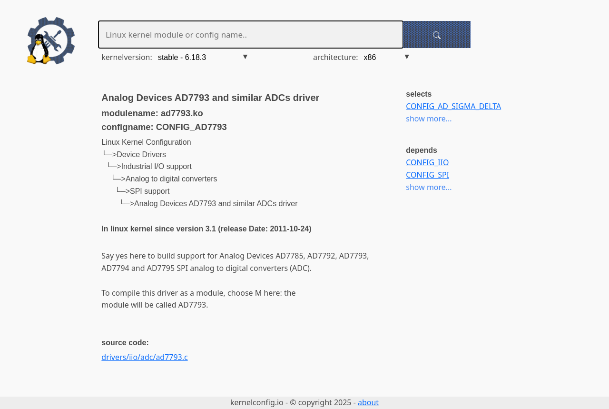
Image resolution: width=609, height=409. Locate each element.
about (368, 402)
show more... (429, 118)
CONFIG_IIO (427, 162)
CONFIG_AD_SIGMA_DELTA (453, 106)
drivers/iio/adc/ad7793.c (144, 357)
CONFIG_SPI (427, 175)
